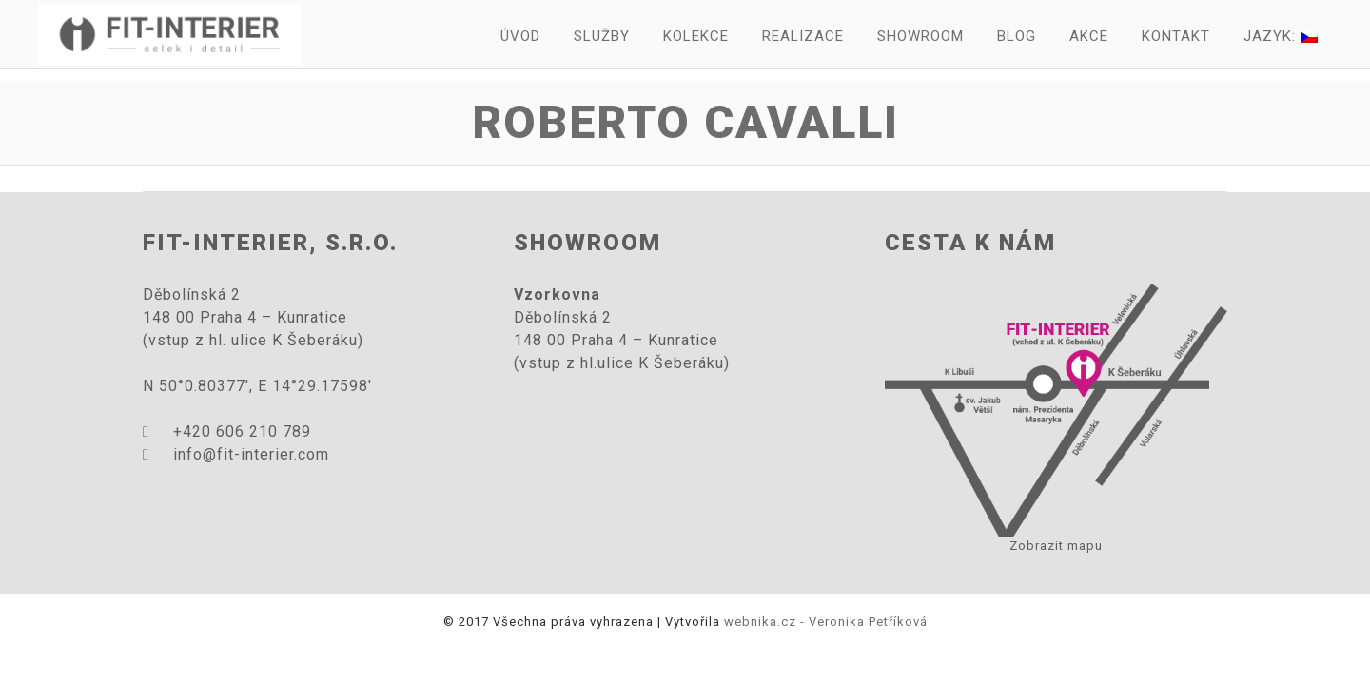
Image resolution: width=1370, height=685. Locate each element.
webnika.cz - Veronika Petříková (826, 622)
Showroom (920, 36)
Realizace (803, 36)
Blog (1016, 36)
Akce (1088, 36)
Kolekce (696, 36)
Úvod (520, 36)
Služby (602, 36)
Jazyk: (1280, 36)
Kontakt (1176, 36)
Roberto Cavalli (685, 122)
